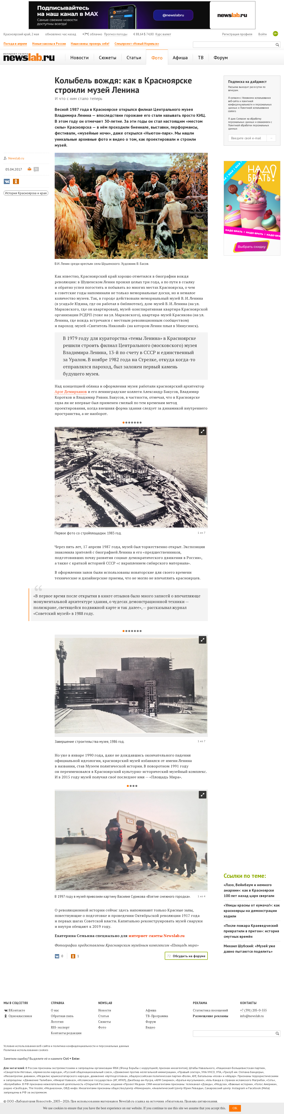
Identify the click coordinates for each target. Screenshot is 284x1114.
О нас (55, 1010)
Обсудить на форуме (189, 956)
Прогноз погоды (115, 34)
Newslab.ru (16, 158)
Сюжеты (104, 1021)
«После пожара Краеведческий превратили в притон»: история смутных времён (251, 931)
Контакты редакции (66, 1033)
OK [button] (235, 1108)
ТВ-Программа (157, 1016)
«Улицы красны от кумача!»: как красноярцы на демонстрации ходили (252, 910)
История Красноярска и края (26, 193)
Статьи (103, 1016)
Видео (150, 1027)
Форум (151, 1021)
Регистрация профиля (237, 34)
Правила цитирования (200, 1101)
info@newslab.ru (252, 1016)
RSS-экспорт (60, 1027)
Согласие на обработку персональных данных (244, 120)
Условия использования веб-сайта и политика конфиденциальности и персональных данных (66, 1046)
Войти (262, 34)
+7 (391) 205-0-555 (253, 1010)
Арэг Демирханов (71, 391)
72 (36, 169)
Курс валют (163, 34)
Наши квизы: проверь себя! (90, 44)
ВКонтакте (14, 1010)
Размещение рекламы (210, 1016)
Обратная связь (62, 1016)
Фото (102, 1027)
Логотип (57, 1021)
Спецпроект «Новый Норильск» (137, 44)
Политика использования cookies (26, 1050)
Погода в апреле (15, 44)
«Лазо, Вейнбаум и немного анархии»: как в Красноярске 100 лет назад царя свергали (249, 890)
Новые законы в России (49, 44)
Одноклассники (18, 1016)
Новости (104, 1010)
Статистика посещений (210, 1010)
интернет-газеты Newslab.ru (157, 935)
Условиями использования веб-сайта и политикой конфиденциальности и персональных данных (250, 102)
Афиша (151, 1010)
